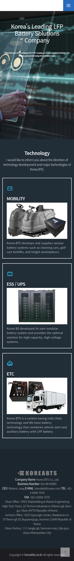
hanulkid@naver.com (48, 488)
